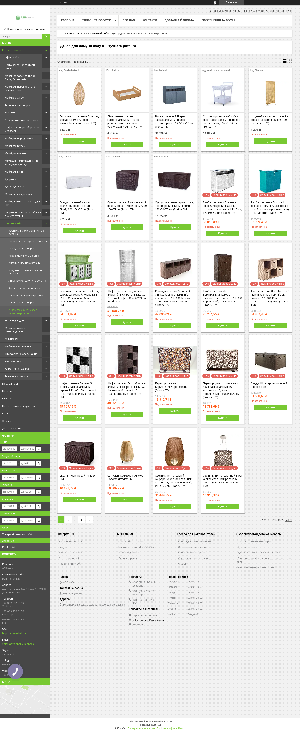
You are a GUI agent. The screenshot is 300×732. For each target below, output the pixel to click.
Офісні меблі (12, 57)
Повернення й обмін (71, 563)
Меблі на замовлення (18, 346)
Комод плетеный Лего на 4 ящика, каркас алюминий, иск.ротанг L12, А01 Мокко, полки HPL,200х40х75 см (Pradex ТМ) (173, 298)
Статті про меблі (69, 558)
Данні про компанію (71, 541)
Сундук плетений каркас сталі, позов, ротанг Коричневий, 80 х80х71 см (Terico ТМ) (127, 206)
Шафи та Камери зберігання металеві (22, 129)
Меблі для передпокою (19, 138)
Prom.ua (168, 721)
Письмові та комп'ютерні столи (20, 66)
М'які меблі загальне (130, 541)
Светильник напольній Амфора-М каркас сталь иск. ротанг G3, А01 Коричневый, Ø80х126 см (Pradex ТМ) (173, 481)
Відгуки (63, 547)
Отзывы (7, 421)
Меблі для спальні (15, 153)
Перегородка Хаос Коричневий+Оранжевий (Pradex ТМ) (171, 387)
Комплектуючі (13, 361)
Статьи (6, 398)
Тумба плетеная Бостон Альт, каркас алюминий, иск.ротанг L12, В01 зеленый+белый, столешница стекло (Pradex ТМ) (79, 298)
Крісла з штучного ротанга (24, 255)
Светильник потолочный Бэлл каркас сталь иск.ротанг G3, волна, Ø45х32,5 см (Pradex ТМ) (222, 481)
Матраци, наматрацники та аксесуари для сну (22, 162)
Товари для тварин (16, 376)
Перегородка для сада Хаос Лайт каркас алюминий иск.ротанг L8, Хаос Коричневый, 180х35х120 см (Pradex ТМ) (221, 390)
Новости (7, 391)
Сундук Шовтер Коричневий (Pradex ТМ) (269, 385)
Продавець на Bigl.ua (150, 725)
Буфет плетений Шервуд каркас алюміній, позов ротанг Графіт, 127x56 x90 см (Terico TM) (174, 121)
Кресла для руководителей (194, 541)
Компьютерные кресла (192, 552)
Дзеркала (11, 179)
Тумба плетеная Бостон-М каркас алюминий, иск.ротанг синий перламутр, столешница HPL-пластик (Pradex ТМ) (270, 207)
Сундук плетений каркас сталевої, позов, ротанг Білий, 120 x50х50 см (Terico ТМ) (77, 207)
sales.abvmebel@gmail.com (18, 644)
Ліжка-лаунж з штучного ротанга (27, 280)
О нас (5, 413)
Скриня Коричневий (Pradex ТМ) (77, 477)
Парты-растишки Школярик (255, 541)
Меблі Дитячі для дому (18, 194)
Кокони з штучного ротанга (24, 288)
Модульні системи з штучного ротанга (26, 272)
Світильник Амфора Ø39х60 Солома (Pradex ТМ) (125, 477)
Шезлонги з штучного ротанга (26, 295)
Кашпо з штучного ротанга (24, 302)
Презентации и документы (18, 406)
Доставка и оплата (13, 428)
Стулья (182, 563)
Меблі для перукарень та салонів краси (20, 88)
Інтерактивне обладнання (21, 353)
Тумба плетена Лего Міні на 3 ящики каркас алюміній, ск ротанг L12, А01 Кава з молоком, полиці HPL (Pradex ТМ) (270, 298)
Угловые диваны (128, 552)
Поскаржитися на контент (141, 728)
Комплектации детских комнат (257, 567)
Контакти (150, 20)
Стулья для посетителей (193, 558)
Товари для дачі (14, 320)
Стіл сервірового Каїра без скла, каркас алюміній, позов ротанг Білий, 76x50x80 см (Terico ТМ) (221, 121)
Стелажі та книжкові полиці (21, 120)
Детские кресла (247, 547)
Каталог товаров (12, 50)
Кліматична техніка (17, 368)
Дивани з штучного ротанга (25, 263)
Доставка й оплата (179, 20)
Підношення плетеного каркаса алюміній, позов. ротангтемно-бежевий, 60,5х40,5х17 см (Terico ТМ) (125, 121)
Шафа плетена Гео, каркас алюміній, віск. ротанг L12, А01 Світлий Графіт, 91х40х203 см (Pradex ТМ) (127, 296)
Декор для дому (14, 186)
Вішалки (10, 112)
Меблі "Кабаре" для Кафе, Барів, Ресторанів (20, 77)
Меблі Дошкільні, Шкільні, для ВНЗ (23, 203)
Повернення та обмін (218, 20)
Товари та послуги (96, 20)
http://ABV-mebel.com (14, 633)
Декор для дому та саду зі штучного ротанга (23, 311)
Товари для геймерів (17, 105)
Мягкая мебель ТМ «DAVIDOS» (136, 547)
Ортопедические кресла (193, 547)
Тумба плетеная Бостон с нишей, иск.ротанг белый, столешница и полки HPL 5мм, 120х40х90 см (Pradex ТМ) (222, 207)
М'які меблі (11, 339)
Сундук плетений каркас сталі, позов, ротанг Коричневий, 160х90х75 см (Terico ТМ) (174, 206)
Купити (79, 141)
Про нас (128, 20)
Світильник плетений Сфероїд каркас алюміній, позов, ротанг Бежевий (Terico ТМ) (79, 120)
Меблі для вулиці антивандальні (15, 329)
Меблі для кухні (14, 171)
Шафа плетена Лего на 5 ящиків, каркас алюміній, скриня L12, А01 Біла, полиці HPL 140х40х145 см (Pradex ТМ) (78, 390)
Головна (67, 20)
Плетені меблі (13, 223)
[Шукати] (46, 36)
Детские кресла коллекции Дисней (259, 552)
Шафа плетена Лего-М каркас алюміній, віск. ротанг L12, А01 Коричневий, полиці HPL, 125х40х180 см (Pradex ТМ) (127, 388)
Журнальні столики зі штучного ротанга (27, 232)
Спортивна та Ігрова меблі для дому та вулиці (23, 214)
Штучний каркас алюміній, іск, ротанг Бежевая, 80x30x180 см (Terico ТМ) (270, 120)
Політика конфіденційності (171, 728)
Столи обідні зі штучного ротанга (28, 241)
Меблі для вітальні (16, 146)
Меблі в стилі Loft (15, 97)
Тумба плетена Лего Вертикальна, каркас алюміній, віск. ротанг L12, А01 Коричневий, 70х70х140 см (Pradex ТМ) (222, 298)
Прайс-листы (10, 383)
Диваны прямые (128, 558)
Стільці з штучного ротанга (24, 248)
